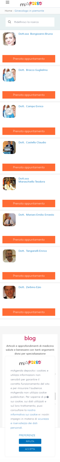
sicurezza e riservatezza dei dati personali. (30, 423)
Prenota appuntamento (29, 59)
